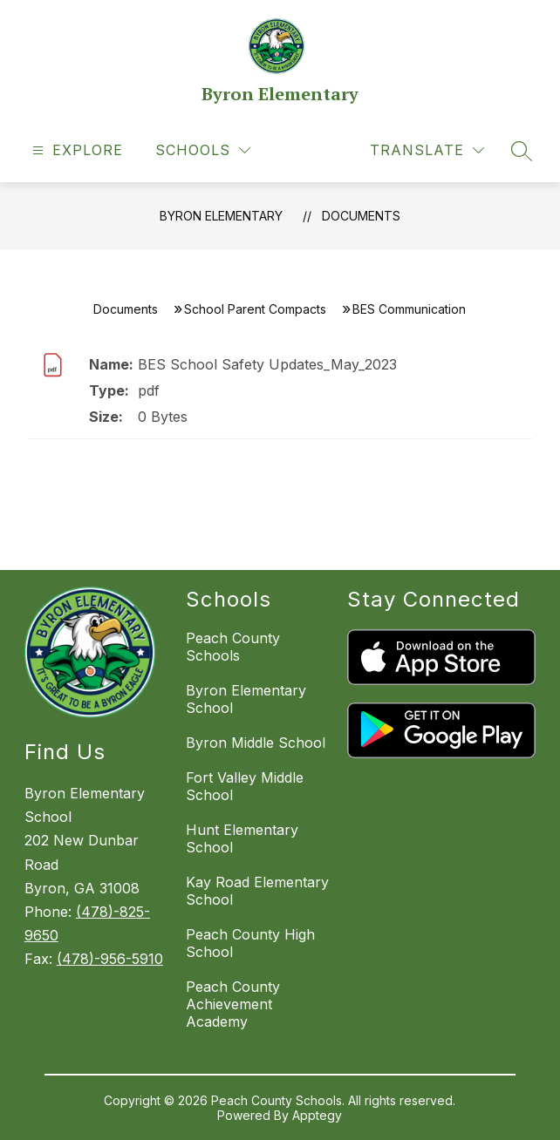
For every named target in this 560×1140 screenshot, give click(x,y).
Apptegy (317, 1115)
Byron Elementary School (246, 699)
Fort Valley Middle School (245, 786)
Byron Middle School (255, 742)
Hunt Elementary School (242, 838)
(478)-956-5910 (110, 958)
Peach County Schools (233, 646)
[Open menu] (75, 150)
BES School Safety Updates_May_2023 (267, 364)
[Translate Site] (426, 150)
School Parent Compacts (255, 309)
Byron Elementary (221, 215)
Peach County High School (250, 943)
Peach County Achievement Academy (233, 1004)
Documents (361, 215)
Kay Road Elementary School (257, 890)
